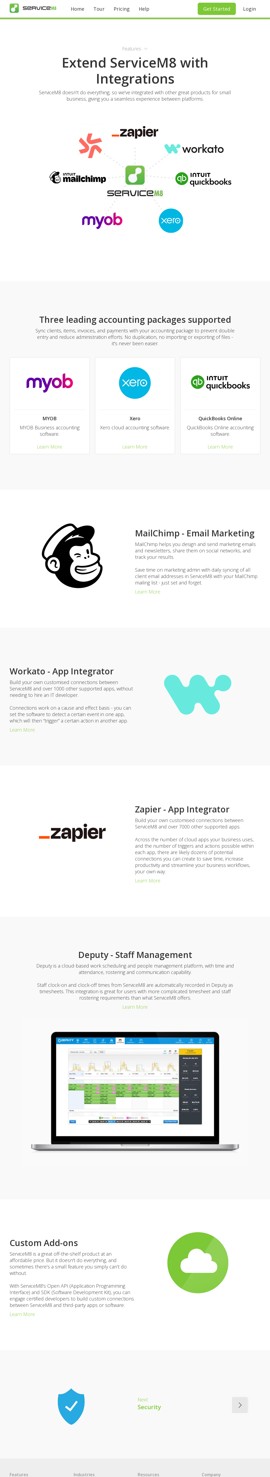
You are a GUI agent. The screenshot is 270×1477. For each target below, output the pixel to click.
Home (77, 9)
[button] (135, 48)
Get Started (216, 9)
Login (249, 9)
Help (144, 9)
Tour (99, 9)
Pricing (122, 9)
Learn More (49, 446)
